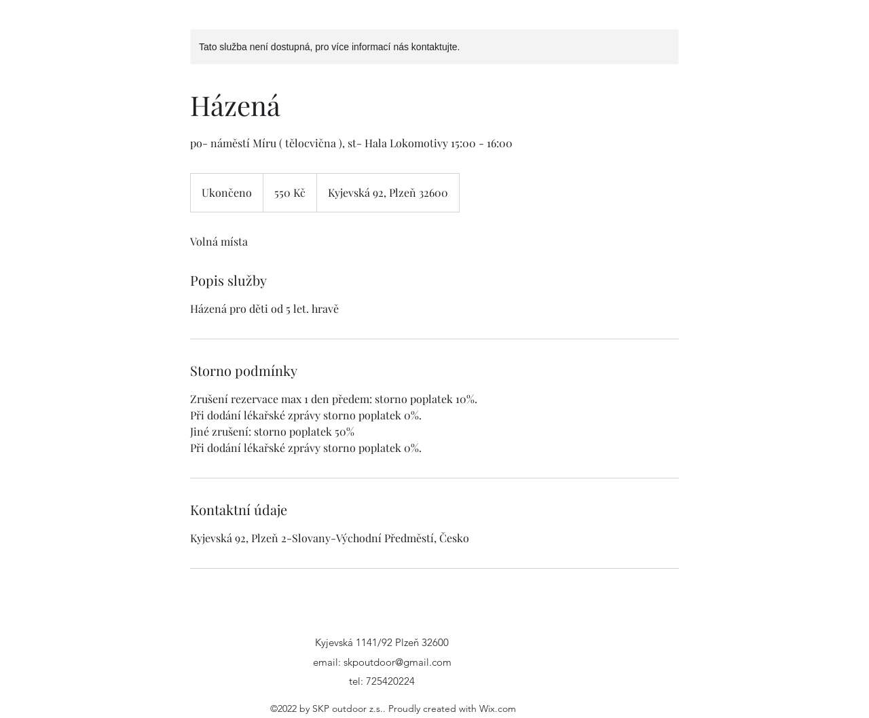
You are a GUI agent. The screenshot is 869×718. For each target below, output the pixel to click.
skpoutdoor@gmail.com (397, 662)
